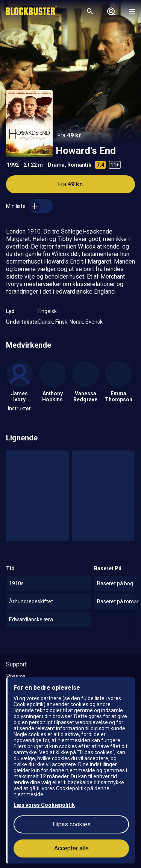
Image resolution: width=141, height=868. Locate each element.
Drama (56, 165)
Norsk (76, 322)
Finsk (61, 322)
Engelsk (47, 311)
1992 (13, 165)
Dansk (45, 322)
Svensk (94, 322)
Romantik (79, 165)
